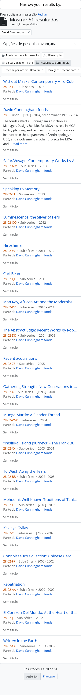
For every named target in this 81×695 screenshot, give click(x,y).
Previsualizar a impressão (20, 55)
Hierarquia (52, 55)
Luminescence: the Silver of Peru (31, 217)
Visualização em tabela (52, 62)
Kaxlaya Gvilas (15, 528)
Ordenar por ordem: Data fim (22, 70)
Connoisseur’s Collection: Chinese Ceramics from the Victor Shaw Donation (40, 556)
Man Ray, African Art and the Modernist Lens (40, 302)
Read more (20, 144)
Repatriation (14, 584)
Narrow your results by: (40, 4)
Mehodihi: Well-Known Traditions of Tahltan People (40, 499)
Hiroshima (12, 245)
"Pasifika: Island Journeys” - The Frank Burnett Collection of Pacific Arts (40, 443)
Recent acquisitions (20, 358)
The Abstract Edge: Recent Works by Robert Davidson (40, 330)
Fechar (42, 14)
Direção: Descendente (62, 70)
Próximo (49, 676)
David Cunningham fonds (34, 91)
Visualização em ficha (17, 62)
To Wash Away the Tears (24, 471)
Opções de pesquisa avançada (29, 43)
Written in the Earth (20, 641)
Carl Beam (12, 273)
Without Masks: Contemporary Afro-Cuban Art (40, 81)
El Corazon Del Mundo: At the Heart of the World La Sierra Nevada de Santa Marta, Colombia (40, 612)
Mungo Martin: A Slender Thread (31, 415)
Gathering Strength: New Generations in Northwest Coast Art (40, 386)
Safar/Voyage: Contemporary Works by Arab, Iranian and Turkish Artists (40, 160)
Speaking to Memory (21, 189)
